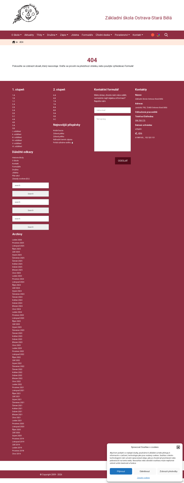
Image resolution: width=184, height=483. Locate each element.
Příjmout (121, 471)
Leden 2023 (17, 348)
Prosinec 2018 (18, 451)
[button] (178, 447)
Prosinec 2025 (18, 243)
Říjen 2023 (16, 321)
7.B (54, 104)
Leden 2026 (17, 240)
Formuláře (16, 167)
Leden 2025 (17, 276)
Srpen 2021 (17, 399)
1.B (13, 98)
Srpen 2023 (17, 327)
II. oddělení (16, 134)
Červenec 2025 (18, 258)
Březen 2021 (17, 414)
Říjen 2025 (16, 249)
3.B (13, 113)
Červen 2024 (17, 297)
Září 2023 (16, 324)
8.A (54, 107)
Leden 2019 (17, 448)
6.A (54, 95)
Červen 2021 (17, 405)
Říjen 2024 (16, 285)
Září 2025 (16, 252)
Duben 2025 (17, 267)
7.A (54, 101)
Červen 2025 (17, 261)
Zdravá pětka (58, 133)
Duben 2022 (17, 375)
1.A (13, 95)
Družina (15, 170)
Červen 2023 (17, 333)
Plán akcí (16, 176)
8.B (54, 110)
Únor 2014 (16, 454)
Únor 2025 (16, 273)
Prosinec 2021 (18, 387)
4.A (13, 119)
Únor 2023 (16, 345)
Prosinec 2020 (18, 423)
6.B (54, 98)
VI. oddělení (17, 146)
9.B (54, 116)
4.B (13, 122)
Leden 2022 (17, 384)
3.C (13, 116)
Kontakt (15, 164)
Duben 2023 (17, 339)
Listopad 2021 (18, 390)
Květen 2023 (17, 336)
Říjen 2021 (16, 393)
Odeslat (123, 160)
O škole (15, 161)
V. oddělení (16, 143)
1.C (13, 101)
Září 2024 (16, 288)
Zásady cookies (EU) (21, 179)
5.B (13, 128)
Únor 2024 (16, 309)
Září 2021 (16, 396)
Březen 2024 (17, 306)
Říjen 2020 (16, 429)
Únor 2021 (16, 417)
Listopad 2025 (18, 246)
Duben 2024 (17, 303)
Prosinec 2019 (18, 439)
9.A (54, 113)
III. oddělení (17, 137)
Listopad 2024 (18, 282)
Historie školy (18, 158)
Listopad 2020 (18, 426)
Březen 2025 (17, 270)
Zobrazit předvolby (168, 471)
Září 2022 (16, 360)
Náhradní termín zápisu (62, 139)
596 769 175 (140, 120)
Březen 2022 (17, 378)
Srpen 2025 (17, 255)
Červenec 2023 (18, 330)
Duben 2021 (17, 411)
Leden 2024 (17, 312)
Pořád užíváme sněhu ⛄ (63, 142)
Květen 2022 (17, 372)
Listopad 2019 (18, 442)
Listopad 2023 (18, 318)
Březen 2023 (17, 342)
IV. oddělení (17, 140)
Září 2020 (16, 433)
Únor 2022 (16, 381)
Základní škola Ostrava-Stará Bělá (138, 18)
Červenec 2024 (18, 294)
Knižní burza (58, 130)
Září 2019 (16, 445)
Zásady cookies (143, 478)
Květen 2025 (17, 264)
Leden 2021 (17, 420)
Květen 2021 (17, 408)
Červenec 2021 (18, 402)
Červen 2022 (17, 369)
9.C (54, 119)
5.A (13, 125)
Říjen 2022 (16, 357)
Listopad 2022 (18, 354)
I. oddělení (16, 131)
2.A (13, 104)
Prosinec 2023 (18, 315)
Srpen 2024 (17, 291)
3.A (13, 110)
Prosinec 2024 (18, 279)
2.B (13, 107)
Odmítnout (145, 471)
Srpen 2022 (17, 363)
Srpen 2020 (17, 436)
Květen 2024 (17, 300)
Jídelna (15, 173)
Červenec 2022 (18, 366)
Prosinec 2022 (18, 351)
